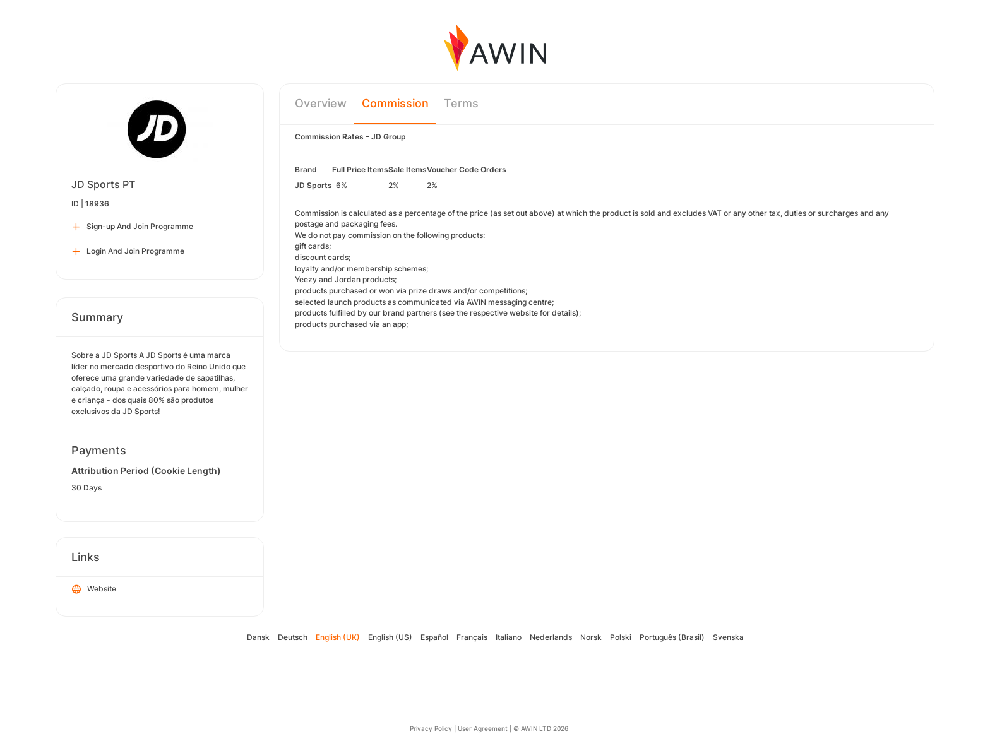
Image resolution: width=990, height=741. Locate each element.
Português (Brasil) (672, 637)
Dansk (258, 637)
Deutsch (292, 637)
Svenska (728, 637)
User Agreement (483, 728)
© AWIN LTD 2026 (540, 728)
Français (471, 637)
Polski (620, 637)
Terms (461, 103)
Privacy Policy (431, 728)
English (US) (390, 637)
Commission (395, 103)
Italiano (509, 637)
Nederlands (551, 637)
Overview (321, 103)
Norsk (591, 637)
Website (94, 589)
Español (434, 637)
